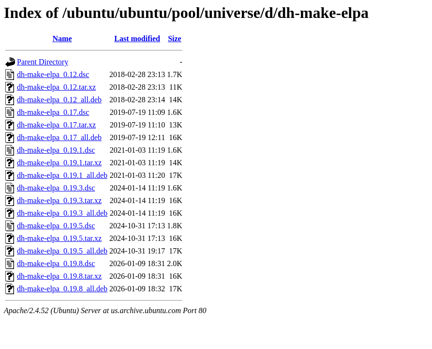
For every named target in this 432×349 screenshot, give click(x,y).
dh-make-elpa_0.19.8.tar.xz (59, 276)
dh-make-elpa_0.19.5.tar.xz (59, 238)
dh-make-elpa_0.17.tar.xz (56, 125)
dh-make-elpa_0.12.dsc (53, 74)
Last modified (137, 38)
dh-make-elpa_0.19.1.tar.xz (59, 163)
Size (174, 38)
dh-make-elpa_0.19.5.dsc (56, 226)
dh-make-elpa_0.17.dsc (53, 112)
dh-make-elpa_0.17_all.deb (59, 137)
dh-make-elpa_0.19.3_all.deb (62, 213)
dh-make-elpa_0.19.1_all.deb (62, 175)
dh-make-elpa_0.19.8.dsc (56, 263)
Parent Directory (42, 62)
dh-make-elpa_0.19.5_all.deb (62, 251)
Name (62, 38)
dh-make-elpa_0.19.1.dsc (56, 150)
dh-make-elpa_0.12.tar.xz (56, 87)
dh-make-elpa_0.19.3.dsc (56, 188)
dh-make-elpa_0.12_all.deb (59, 99)
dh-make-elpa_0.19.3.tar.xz (59, 200)
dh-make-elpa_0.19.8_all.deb (62, 289)
